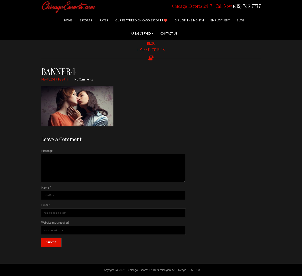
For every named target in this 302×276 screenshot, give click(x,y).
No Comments (83, 79)
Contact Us (168, 33)
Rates (103, 20)
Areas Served (142, 33)
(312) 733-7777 (247, 6)
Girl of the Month (189, 20)
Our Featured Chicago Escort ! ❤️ (141, 20)
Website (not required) (55, 222)
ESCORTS (85, 20)
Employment (220, 20)
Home (68, 20)
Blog (240, 20)
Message (47, 151)
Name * (46, 188)
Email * (45, 205)
